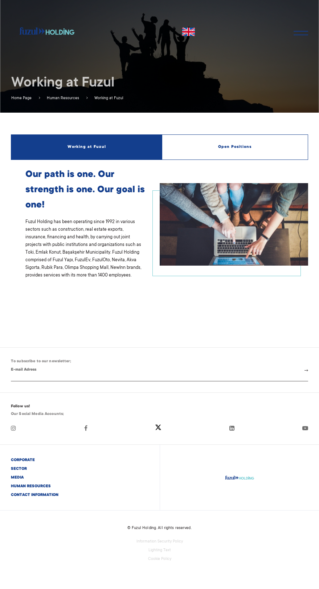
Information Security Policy (159, 542)
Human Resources (62, 98)
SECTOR (19, 469)
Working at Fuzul (108, 98)
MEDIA (17, 478)
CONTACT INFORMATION (34, 495)
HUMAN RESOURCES (31, 486)
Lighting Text (159, 550)
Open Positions (234, 147)
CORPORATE (23, 460)
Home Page (21, 98)
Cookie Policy (159, 559)
